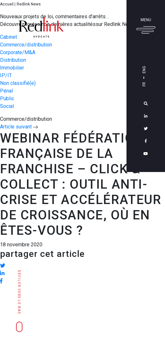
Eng (144, 69)
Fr (144, 84)
